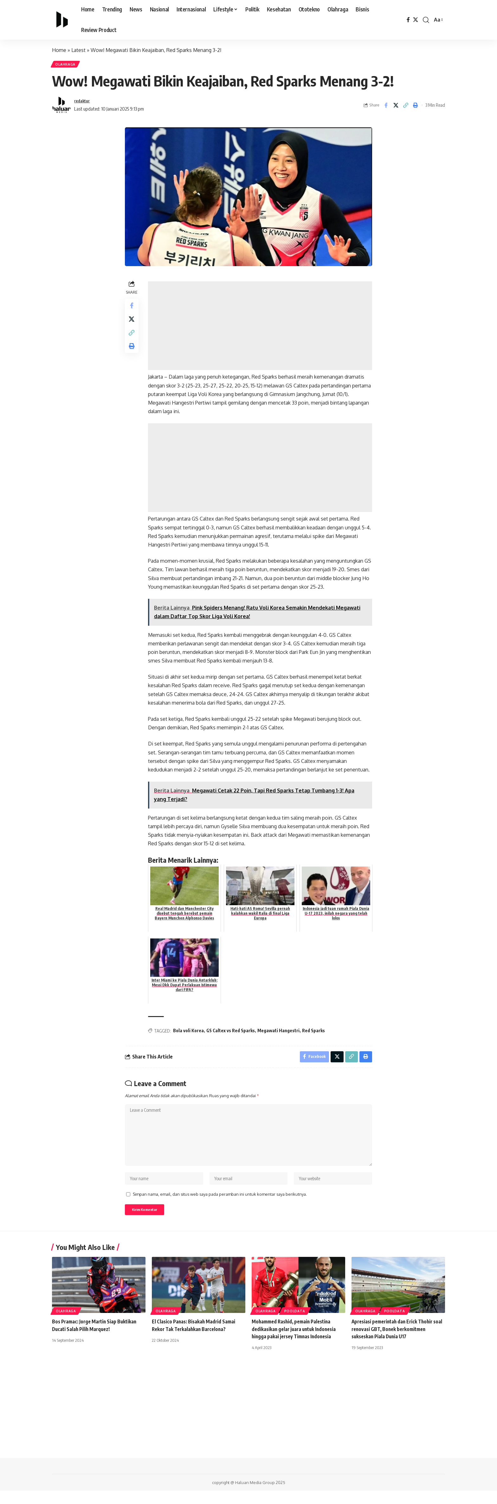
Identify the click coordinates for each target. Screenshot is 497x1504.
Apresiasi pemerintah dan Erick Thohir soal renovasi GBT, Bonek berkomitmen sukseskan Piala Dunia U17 (396, 1342)
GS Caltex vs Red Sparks (232, 1033)
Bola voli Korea (190, 1033)
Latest (78, 50)
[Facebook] (408, 20)
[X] (415, 20)
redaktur (83, 103)
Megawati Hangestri (280, 1033)
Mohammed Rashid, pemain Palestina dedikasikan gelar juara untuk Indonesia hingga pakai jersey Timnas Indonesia (296, 1342)
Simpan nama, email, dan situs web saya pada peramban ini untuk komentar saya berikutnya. (220, 1205)
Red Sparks (315, 1033)
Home (59, 50)
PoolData (294, 1324)
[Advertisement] (261, 328)
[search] (426, 20)
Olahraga (67, 65)
